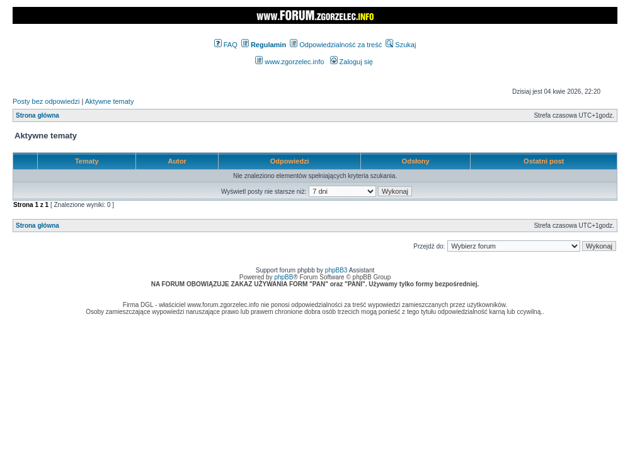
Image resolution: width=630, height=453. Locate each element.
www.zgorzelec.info (289, 61)
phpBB (283, 277)
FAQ (226, 44)
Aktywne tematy (109, 101)
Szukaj (401, 44)
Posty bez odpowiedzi (46, 101)
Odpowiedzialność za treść (336, 44)
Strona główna (37, 115)
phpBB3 (336, 270)
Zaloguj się (351, 61)
